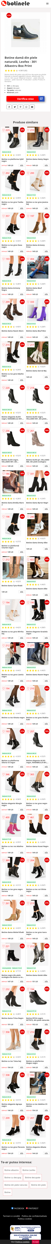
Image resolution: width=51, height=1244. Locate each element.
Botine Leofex (29, 1170)
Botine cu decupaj (12, 1177)
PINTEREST (32, 1208)
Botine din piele (38, 1185)
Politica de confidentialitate (34, 1216)
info (21, 165)
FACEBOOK (17, 1208)
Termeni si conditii (11, 1216)
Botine (7, 1192)
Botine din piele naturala (15, 1185)
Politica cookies (25, 1218)
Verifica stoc (31, 99)
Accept (35, 1241)
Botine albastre (11, 1170)
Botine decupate (32, 1177)
